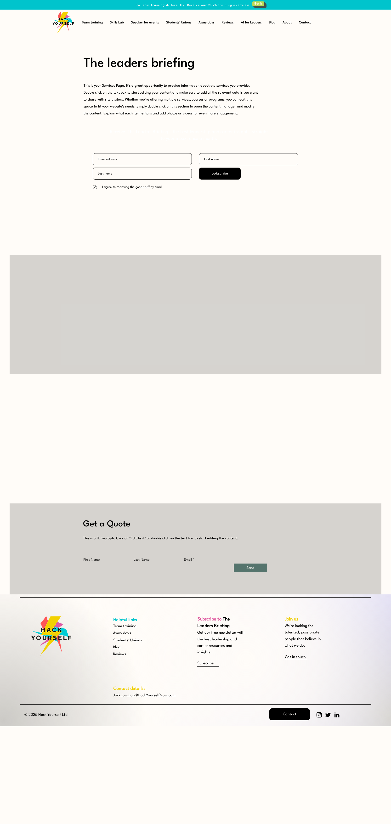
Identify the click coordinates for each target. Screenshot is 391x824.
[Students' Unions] (130, 640)
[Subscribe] (220, 174)
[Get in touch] (302, 657)
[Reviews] (130, 654)
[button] (214, 663)
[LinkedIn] (336, 714)
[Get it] (258, 3)
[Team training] (130, 626)
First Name (91, 559)
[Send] (250, 568)
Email (188, 559)
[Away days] (130, 633)
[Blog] (130, 647)
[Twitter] (328, 714)
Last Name (142, 559)
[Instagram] (319, 714)
